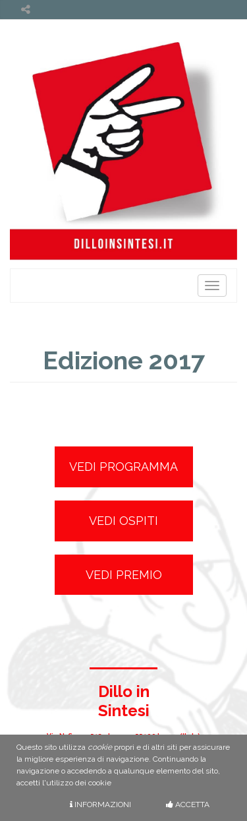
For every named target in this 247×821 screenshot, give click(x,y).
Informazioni (100, 804)
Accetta (187, 804)
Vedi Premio (124, 575)
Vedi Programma (123, 466)
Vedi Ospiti (123, 521)
